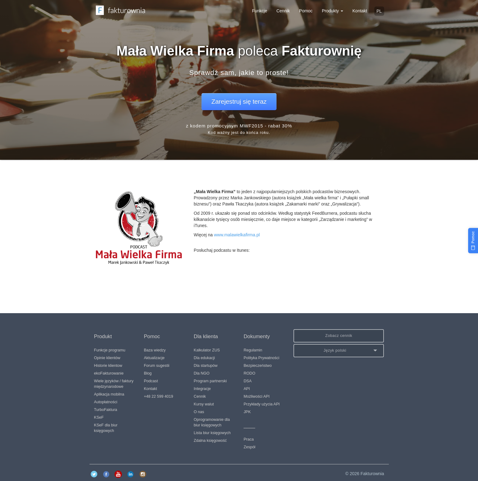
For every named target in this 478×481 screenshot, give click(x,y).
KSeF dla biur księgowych (106, 428)
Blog (148, 373)
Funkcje (259, 10)
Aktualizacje (154, 358)
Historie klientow (108, 365)
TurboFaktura (105, 410)
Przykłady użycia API (261, 404)
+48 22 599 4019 (158, 396)
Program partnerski (210, 381)
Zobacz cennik (338, 336)
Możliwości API (256, 396)
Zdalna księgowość (210, 440)
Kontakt (359, 10)
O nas (199, 412)
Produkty (332, 10)
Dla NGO (202, 373)
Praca (248, 439)
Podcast (151, 381)
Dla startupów (206, 365)
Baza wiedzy (155, 350)
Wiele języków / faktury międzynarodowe (114, 384)
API (246, 389)
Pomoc (306, 10)
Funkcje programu (110, 350)
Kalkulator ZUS (207, 350)
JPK (247, 412)
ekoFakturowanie (109, 373)
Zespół (249, 447)
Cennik (283, 10)
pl (379, 11)
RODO (249, 373)
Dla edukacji (204, 358)
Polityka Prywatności (261, 358)
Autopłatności (106, 402)
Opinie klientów (107, 358)
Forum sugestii (156, 365)
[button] (338, 351)
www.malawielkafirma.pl (237, 234)
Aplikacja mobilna (109, 394)
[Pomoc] (473, 240)
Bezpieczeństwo (257, 365)
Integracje (202, 389)
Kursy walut (204, 404)
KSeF (99, 417)
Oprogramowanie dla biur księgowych (212, 422)
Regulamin (252, 350)
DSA (247, 381)
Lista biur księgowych (212, 433)
